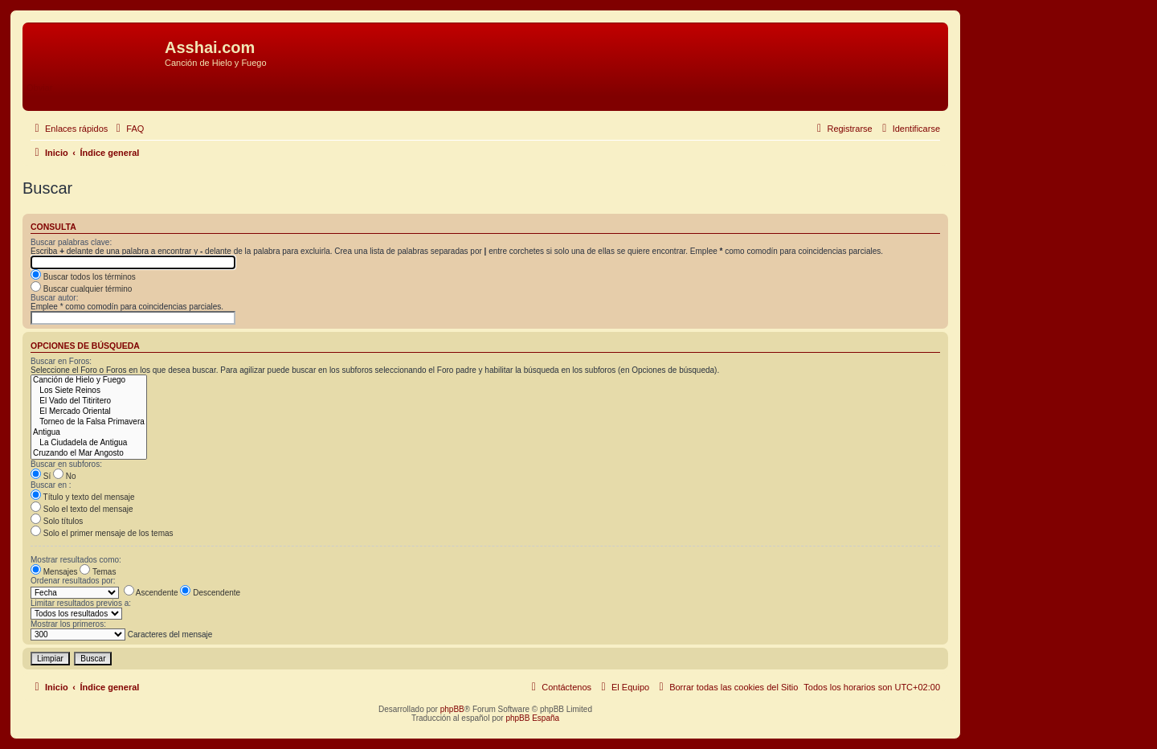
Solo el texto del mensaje (82, 509)
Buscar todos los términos (83, 276)
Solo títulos (57, 521)
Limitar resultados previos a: (81, 603)
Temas (98, 571)
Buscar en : (51, 485)
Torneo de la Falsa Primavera (88, 422)
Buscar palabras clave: (71, 242)
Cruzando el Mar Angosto (88, 453)
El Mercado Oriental (88, 412)
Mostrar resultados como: (76, 559)
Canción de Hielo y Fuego (88, 380)
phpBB (452, 709)
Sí (41, 476)
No (64, 476)
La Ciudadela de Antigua (88, 443)
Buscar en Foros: (61, 361)
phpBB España (532, 718)
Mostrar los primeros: (68, 624)
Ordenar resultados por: (73, 580)
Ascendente (151, 592)
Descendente (210, 592)
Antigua (88, 433)
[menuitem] (128, 128)
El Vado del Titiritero (88, 401)
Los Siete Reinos (88, 391)
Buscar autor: (54, 297)
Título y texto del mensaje (83, 497)
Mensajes (54, 571)
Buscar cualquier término (81, 288)
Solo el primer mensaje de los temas (102, 533)
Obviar (39, 87)
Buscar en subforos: (66, 464)
